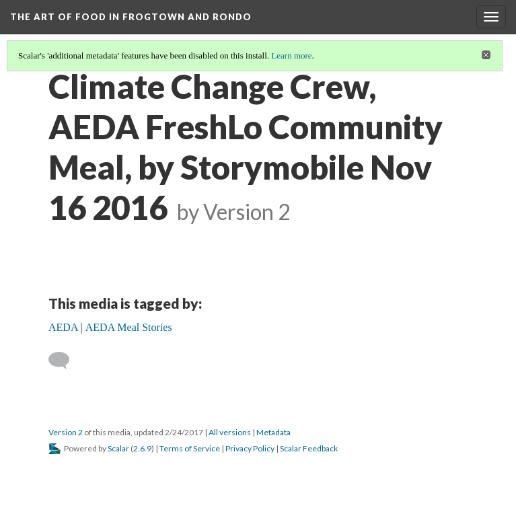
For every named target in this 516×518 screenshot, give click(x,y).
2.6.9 (142, 448)
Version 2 (65, 432)
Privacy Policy (249, 448)
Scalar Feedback (309, 448)
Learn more (291, 55)
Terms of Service (189, 448)
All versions (230, 432)
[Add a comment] (64, 360)
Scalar (118, 448)
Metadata (273, 432)
